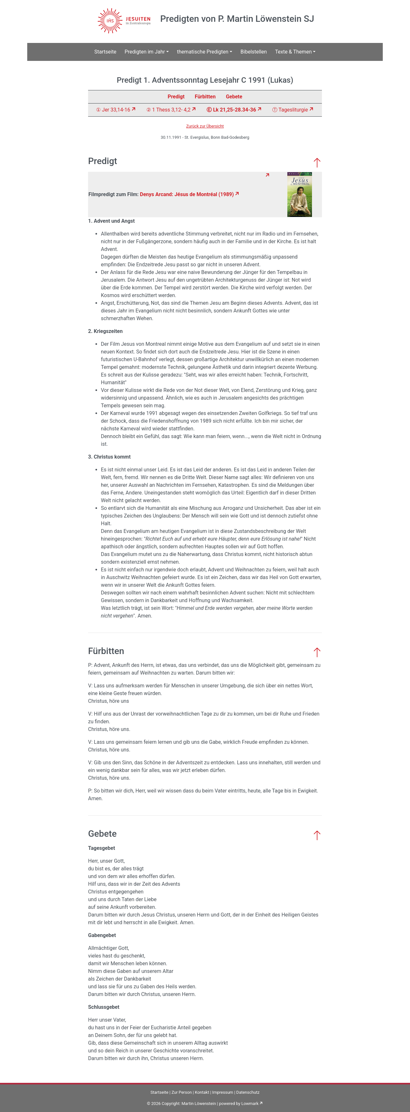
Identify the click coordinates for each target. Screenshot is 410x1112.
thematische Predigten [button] (203, 52)
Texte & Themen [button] (293, 52)
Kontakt (202, 1092)
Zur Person (181, 1092)
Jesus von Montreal (143, 344)
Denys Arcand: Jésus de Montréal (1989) (187, 194)
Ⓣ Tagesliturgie (290, 110)
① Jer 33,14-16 (113, 110)
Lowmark (249, 1103)
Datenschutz (247, 1092)
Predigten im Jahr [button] (145, 52)
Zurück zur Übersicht (205, 126)
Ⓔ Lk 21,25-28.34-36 (231, 110)
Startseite (105, 52)
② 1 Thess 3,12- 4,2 (168, 110)
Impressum (222, 1092)
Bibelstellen (254, 52)
